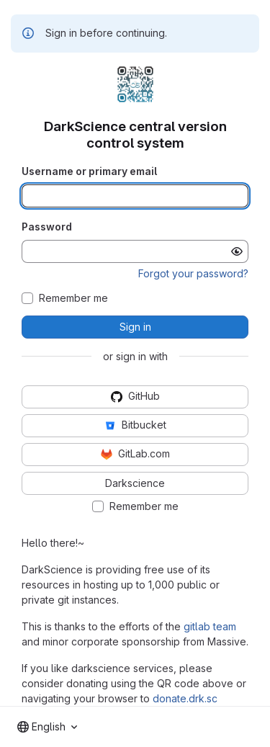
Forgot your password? (193, 273)
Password (47, 226)
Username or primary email (89, 171)
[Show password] (236, 251)
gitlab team (210, 626)
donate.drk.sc (185, 698)
